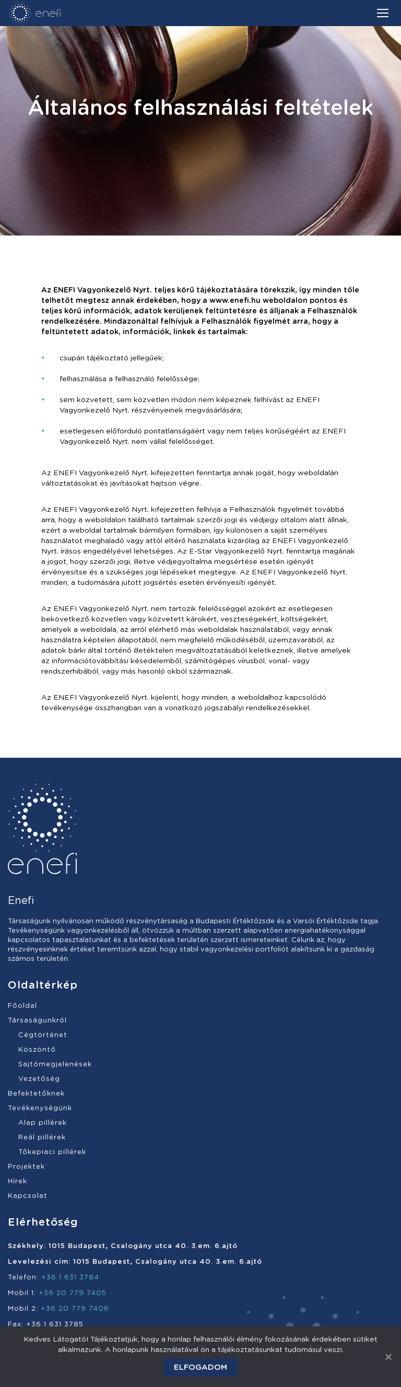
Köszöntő (37, 1050)
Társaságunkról (37, 1020)
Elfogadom (200, 1367)
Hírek (17, 1181)
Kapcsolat (28, 1196)
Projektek (26, 1166)
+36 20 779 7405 (73, 1293)
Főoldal (22, 1006)
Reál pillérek (42, 1137)
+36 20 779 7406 (75, 1309)
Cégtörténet (42, 1035)
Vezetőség (39, 1079)
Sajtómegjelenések (55, 1064)
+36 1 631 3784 (70, 1277)
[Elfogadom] (388, 1356)
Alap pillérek (42, 1123)
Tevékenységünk (40, 1108)
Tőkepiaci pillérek (52, 1152)
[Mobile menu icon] (382, 13)
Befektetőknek (36, 1093)
